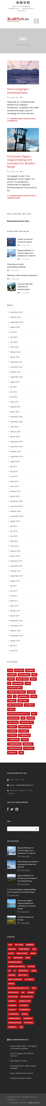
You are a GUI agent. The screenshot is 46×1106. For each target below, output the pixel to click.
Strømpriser (12, 121)
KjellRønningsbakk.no (18, 1040)
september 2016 (16, 635)
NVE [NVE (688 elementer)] (23, 718)
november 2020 (16, 421)
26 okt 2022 (24, 884)
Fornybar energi (16, 119)
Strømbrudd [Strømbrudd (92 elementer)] (24, 735)
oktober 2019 (15, 451)
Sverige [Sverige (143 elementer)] (25, 739)
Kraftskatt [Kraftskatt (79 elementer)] (23, 701)
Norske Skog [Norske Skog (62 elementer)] (13, 718)
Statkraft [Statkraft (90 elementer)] (24, 731)
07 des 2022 (25, 856)
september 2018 (16, 516)
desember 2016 (16, 621)
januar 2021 (15, 412)
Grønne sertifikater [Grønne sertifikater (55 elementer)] (16, 692)
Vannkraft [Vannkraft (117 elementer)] (28, 744)
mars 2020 (14, 426)
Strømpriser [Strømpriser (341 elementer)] (13, 739)
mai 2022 (14, 342)
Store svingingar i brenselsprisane (18, 90)
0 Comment (25, 245)
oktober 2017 (15, 571)
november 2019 (16, 446)
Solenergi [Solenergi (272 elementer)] (12, 731)
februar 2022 (15, 352)
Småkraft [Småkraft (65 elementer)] (12, 727)
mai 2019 (14, 476)
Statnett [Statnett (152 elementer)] (12, 735)
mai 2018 (14, 536)
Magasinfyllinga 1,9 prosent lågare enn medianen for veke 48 (26, 253)
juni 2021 (13, 392)
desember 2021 (16, 362)
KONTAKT (22, 11)
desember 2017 (16, 561)
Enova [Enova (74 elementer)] (33, 679)
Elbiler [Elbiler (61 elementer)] (11, 679)
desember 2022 (16, 312)
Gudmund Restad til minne (20, 1078)
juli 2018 (13, 526)
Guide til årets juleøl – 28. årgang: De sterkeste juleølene (23, 1047)
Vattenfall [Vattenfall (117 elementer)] (28, 748)
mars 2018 (14, 546)
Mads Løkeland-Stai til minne (21, 1073)
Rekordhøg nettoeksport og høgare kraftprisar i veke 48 (28, 864)
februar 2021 (15, 407)
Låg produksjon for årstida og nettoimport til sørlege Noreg (27, 878)
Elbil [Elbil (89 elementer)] (34, 675)
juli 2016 (13, 645)
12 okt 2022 (24, 912)
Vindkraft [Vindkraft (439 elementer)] (12, 752)
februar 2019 (15, 491)
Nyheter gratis (30, 119)
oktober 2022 (15, 317)
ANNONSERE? (14, 8)
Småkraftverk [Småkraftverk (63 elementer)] (24, 727)
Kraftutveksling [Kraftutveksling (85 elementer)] (15, 705)
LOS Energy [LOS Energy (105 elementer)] (29, 705)
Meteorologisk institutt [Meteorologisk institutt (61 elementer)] (18, 714)
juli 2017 (13, 586)
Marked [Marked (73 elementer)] (11, 709)
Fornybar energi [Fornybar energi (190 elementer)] (14, 688)
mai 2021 (14, 397)
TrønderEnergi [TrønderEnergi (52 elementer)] (14, 744)
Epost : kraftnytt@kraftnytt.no (21, 785)
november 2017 (16, 566)
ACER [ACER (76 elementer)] (10, 670)
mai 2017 (14, 596)
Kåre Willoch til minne (18, 1061)
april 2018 (14, 541)
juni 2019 (13, 471)
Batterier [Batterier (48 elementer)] (19, 670)
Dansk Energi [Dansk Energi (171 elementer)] (24, 675)
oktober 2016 (15, 630)
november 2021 (16, 367)
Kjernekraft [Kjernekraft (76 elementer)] (23, 696)
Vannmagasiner (13, 198)
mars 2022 (14, 347)
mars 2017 (14, 606)
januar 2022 (15, 357)
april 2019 (14, 481)
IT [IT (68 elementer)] (14, 696)
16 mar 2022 (14, 97)
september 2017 (16, 576)
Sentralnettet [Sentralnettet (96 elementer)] (27, 722)
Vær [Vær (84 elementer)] (21, 752)
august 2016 (15, 640)
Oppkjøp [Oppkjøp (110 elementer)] (31, 718)
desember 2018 (16, 501)
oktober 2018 (15, 511)
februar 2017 (15, 611)
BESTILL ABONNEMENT (22, 6)
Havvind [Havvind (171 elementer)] (31, 692)
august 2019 (15, 461)
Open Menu (36, 21)
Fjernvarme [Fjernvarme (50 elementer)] (17, 683)
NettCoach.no (34, 1103)
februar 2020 (15, 431)
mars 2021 (14, 402)
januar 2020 (15, 436)
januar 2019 (15, 496)
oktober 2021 (15, 372)
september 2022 (16, 322)
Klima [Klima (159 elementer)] (34, 696)
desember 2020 (16, 417)
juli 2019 (13, 466)
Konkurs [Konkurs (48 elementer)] (11, 701)
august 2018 (15, 521)
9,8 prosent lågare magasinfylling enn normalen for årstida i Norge (21, 161)
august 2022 (15, 327)
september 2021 (16, 377)
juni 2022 (13, 337)
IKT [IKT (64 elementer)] (9, 696)
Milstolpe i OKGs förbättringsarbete (22, 275)
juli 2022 (13, 332)
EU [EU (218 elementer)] (9, 683)
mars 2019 (14, 486)
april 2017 (14, 601)
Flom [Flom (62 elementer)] (28, 683)
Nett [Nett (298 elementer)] (34, 714)
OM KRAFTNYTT (28, 8)
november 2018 (16, 506)
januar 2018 (15, 556)
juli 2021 (13, 387)
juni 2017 (13, 591)
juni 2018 (13, 531)
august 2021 (15, 382)
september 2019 (16, 456)
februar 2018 (15, 551)
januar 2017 (15, 616)
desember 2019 (16, 441)
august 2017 (15, 581)
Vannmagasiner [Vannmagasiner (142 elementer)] (14, 748)
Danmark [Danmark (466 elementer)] (12, 675)
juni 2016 (13, 650)
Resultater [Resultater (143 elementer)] (12, 722)
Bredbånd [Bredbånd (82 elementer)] (30, 670)
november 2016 (16, 625)
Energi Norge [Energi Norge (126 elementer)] (22, 679)
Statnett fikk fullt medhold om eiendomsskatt (25, 286)
